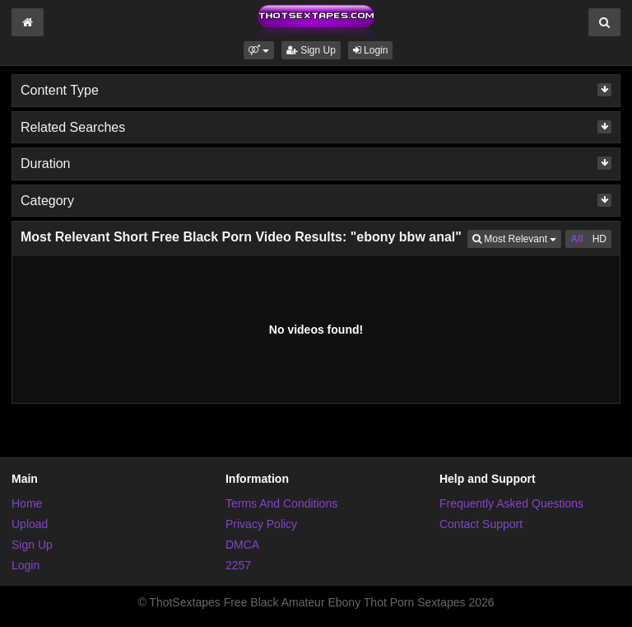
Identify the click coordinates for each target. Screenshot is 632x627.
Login (370, 50)
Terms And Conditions (281, 503)
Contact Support (481, 524)
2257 (238, 565)
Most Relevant (516, 238)
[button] (259, 50)
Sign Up (311, 50)
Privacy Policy (261, 524)
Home (27, 503)
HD (599, 239)
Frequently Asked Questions (511, 503)
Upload (30, 524)
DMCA (242, 544)
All (576, 239)
